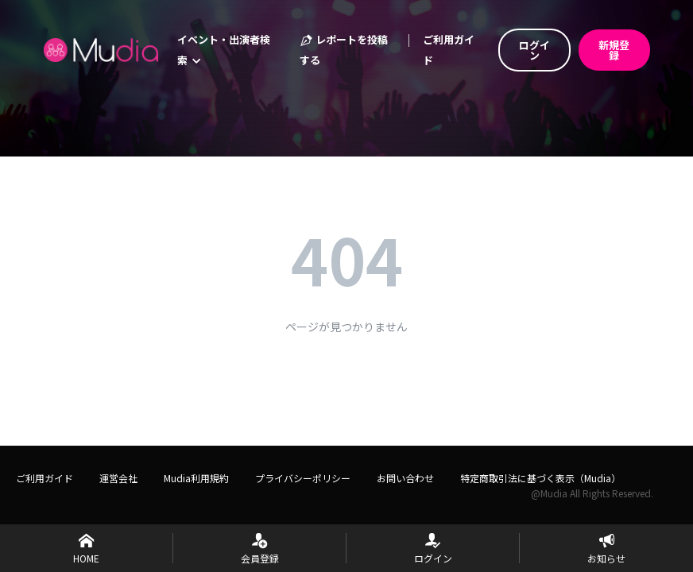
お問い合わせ (405, 478)
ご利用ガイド (448, 50)
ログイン (534, 50)
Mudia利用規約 (196, 478)
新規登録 (613, 50)
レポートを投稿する (343, 50)
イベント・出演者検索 (223, 50)
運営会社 (118, 478)
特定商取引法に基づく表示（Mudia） (540, 478)
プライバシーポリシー (302, 478)
